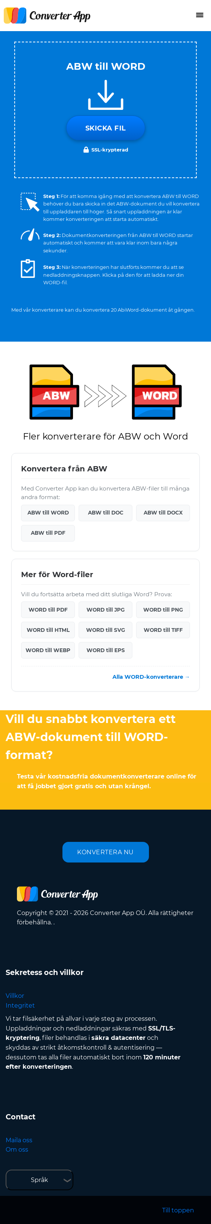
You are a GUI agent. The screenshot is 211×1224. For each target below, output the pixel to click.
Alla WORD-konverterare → (151, 677)
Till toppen (178, 1210)
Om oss (17, 1149)
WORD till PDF (48, 610)
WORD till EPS (106, 650)
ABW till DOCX (163, 513)
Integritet (20, 1005)
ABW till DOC (105, 513)
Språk (39, 1180)
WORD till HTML (48, 630)
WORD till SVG (105, 630)
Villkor (15, 995)
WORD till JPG (105, 610)
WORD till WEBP (48, 650)
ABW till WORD (48, 513)
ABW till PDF (48, 533)
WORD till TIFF (163, 630)
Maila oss (19, 1140)
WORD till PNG (163, 610)
